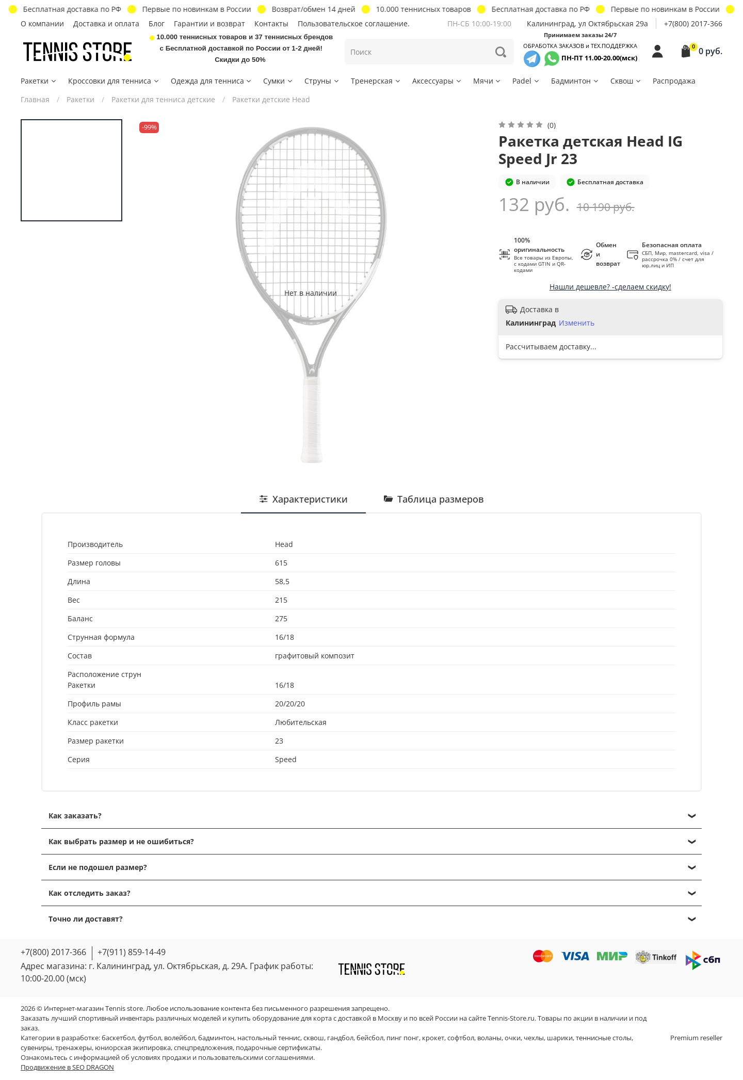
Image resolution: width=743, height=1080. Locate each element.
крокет (433, 1038)
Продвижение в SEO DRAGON (67, 1067)
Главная (35, 99)
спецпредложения (203, 1047)
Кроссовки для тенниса (114, 81)
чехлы (534, 1038)
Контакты (271, 23)
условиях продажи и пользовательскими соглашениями (222, 1057)
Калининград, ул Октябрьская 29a (587, 23)
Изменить (576, 323)
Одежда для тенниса (212, 81)
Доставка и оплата (106, 23)
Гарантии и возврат (209, 23)
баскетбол (118, 1038)
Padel (526, 81)
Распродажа (674, 81)
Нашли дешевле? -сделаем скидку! (610, 287)
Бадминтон (575, 81)
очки (513, 1038)
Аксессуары (437, 81)
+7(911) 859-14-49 (132, 952)
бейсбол (370, 1038)
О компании (42, 23)
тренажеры (73, 1047)
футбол (149, 1038)
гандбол (340, 1038)
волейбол (179, 1038)
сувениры (36, 1047)
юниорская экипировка (133, 1047)
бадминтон (216, 1038)
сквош (313, 1038)
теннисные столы (604, 1038)
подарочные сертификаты (278, 1047)
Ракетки (39, 81)
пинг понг (402, 1038)
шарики (560, 1038)
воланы (489, 1038)
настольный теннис (268, 1038)
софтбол (460, 1038)
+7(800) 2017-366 (693, 23)
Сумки (278, 81)
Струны (322, 81)
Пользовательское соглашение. (354, 23)
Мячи (487, 81)
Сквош (626, 81)
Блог (157, 23)
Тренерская (376, 81)
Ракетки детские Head (271, 99)
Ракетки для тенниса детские (163, 99)
